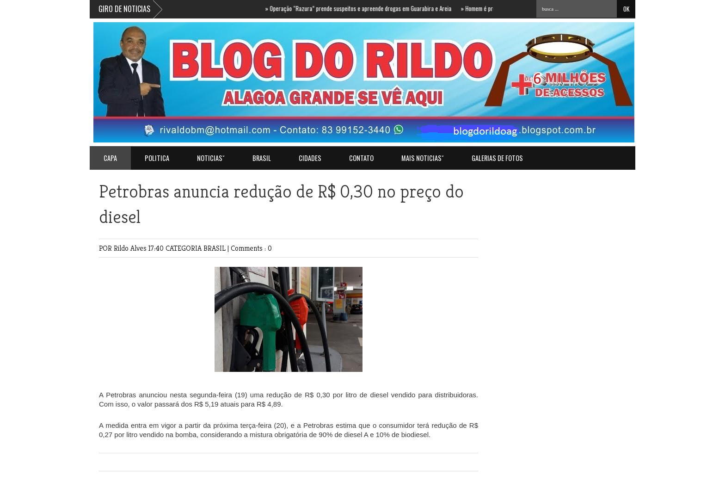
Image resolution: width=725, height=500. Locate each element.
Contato (361, 158)
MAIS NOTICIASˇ (422, 158)
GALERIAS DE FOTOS (497, 158)
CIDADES (310, 158)
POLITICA (157, 158)
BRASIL (261, 158)
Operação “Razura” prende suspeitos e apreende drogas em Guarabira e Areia (363, 8)
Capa (110, 158)
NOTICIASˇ (211, 158)
